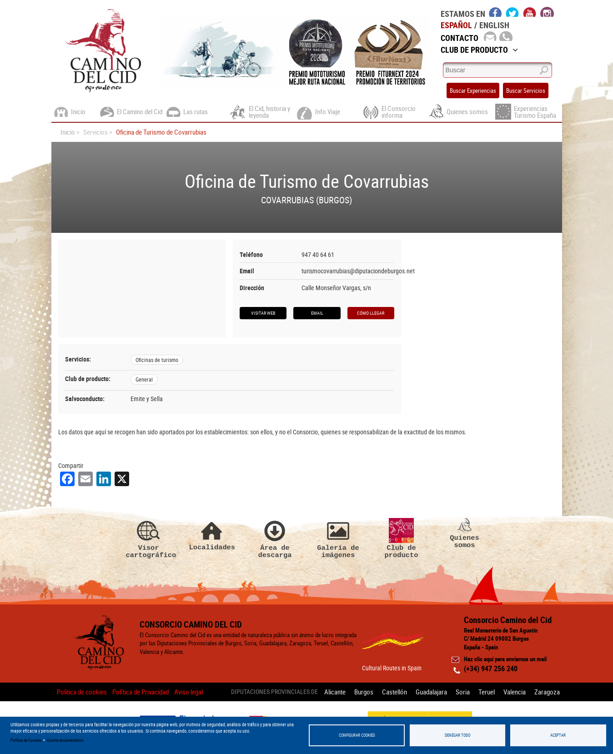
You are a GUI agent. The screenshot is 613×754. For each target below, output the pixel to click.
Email (317, 313)
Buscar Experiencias (473, 90)
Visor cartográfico (148, 538)
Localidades (212, 534)
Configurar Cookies (357, 735)
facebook (495, 12)
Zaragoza (547, 691)
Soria (463, 691)
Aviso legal (188, 691)
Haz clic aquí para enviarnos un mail (505, 659)
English (494, 25)
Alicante (335, 691)
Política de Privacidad (140, 691)
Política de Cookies (25, 740)
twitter (512, 12)
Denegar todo (457, 735)
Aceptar (558, 735)
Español (456, 25)
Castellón (394, 691)
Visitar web (263, 313)
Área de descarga (275, 538)
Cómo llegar (370, 313)
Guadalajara (431, 691)
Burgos (363, 691)
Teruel (486, 691)
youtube (530, 12)
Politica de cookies (82, 691)
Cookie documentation (65, 740)
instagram (547, 12)
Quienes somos (464, 533)
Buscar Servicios (525, 90)
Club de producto (401, 538)
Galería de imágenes (338, 538)
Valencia (514, 691)
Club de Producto (479, 49)
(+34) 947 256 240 (491, 669)
